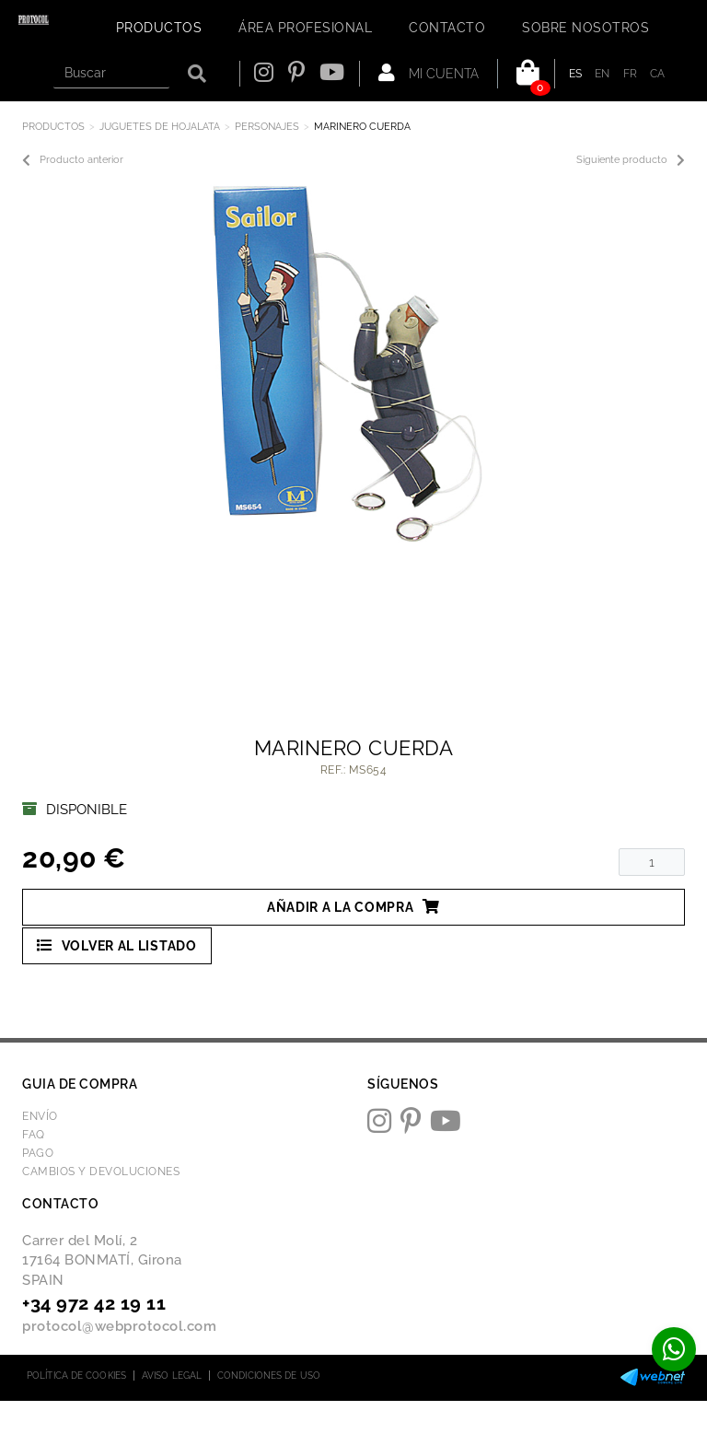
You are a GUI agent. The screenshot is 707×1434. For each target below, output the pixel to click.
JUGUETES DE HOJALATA (159, 127)
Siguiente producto (630, 160)
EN (602, 73)
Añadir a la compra (353, 907)
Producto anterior (72, 160)
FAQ (33, 1134)
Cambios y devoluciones (101, 1171)
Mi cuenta (428, 73)
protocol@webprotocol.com (119, 1326)
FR (630, 73)
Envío (40, 1116)
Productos (53, 127)
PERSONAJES (267, 127)
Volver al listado (117, 945)
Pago (37, 1153)
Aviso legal (172, 1375)
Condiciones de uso (268, 1375)
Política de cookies (76, 1375)
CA (658, 73)
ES (576, 73)
